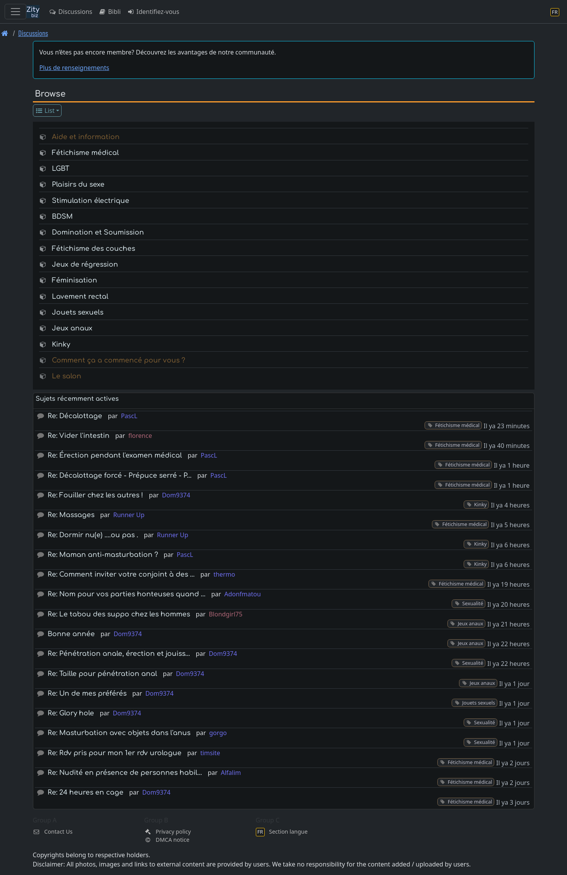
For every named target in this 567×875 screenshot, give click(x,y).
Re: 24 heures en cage (85, 792)
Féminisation (74, 280)
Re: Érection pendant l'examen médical (115, 455)
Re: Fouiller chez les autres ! (95, 495)
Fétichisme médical (85, 153)
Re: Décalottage (75, 416)
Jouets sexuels (77, 312)
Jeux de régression (85, 264)
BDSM (62, 216)
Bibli (109, 11)
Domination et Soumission (98, 232)
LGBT (60, 168)
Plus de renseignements (74, 67)
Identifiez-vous (153, 11)
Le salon (66, 376)
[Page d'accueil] (5, 33)
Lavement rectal (80, 296)
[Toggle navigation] (15, 11)
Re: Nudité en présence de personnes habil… (125, 772)
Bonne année (71, 634)
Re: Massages (71, 515)
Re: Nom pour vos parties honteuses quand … (127, 594)
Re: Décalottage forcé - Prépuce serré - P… (120, 475)
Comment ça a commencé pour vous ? (118, 360)
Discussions (70, 11)
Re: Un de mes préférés (87, 693)
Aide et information (86, 137)
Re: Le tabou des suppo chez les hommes (119, 614)
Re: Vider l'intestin (79, 435)
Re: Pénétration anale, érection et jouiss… (119, 653)
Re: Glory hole (71, 713)
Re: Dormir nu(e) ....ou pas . (93, 535)
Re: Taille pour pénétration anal (102, 674)
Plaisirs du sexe (78, 184)
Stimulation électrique (90, 200)
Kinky (61, 344)
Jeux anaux (72, 328)
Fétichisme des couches (93, 248)
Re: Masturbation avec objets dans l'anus (119, 733)
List (45, 110)
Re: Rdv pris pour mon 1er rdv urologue (115, 753)
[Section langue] (554, 12)
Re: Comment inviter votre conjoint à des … (121, 574)
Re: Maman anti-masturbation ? (103, 554)
